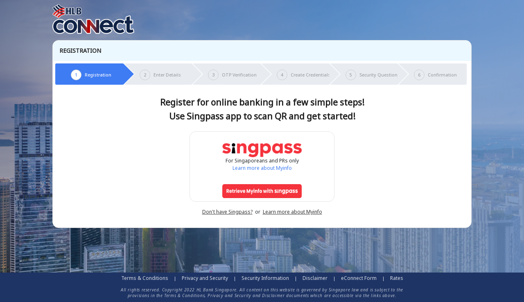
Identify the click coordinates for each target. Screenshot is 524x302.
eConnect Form (359, 278)
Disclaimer (315, 278)
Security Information (265, 278)
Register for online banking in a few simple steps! (262, 102)
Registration (80, 50)
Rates (396, 278)
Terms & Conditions (144, 278)
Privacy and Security (205, 278)
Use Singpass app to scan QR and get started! (262, 116)
